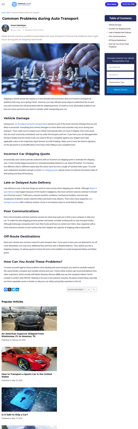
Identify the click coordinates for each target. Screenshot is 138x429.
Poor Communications (117, 36)
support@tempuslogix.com (23, 417)
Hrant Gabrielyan (18, 25)
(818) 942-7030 (129, 4)
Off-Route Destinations (117, 40)
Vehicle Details (120, 90)
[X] (9, 289)
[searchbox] (119, 67)
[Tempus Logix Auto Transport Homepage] (16, 4)
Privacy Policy (41, 394)
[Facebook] (5, 289)
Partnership (76, 394)
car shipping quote (50, 170)
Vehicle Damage (115, 25)
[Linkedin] (17, 289)
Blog (8, 12)
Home (4, 12)
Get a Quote (111, 4)
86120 (24, 419)
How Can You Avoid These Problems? (119, 45)
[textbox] (120, 82)
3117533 (11, 419)
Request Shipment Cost (102, 394)
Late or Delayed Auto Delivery (120, 32)
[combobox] (120, 67)
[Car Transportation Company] (3, 404)
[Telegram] (13, 289)
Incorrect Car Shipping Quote (120, 29)
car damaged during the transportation (30, 124)
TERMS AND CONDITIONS (59, 394)
